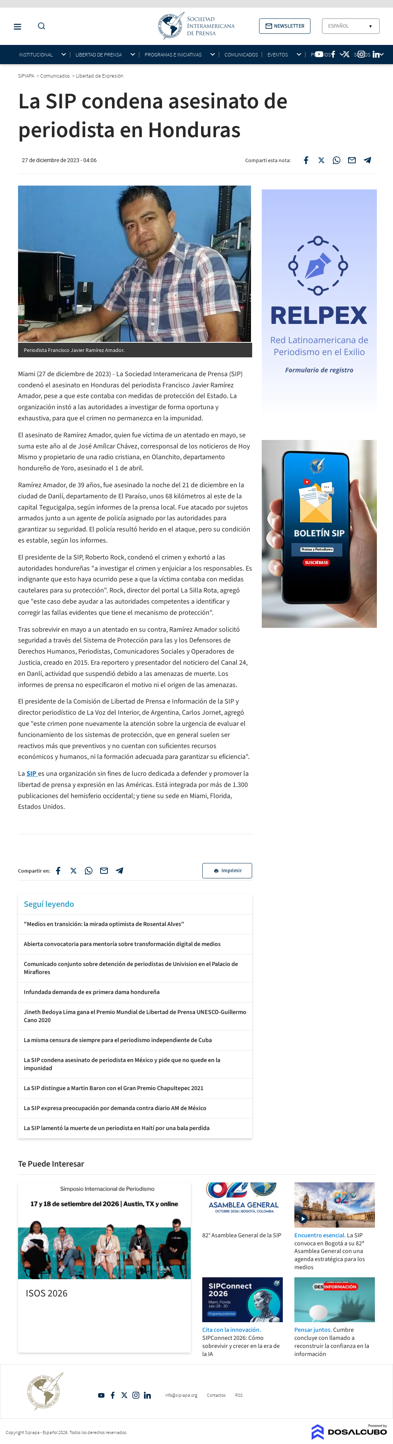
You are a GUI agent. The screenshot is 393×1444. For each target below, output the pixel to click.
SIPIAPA (26, 75)
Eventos (278, 54)
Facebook (112, 1395)
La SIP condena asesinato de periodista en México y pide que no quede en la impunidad (122, 1064)
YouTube (101, 1395)
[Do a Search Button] (39, 26)
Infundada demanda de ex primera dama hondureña (92, 992)
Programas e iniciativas (173, 54)
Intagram (135, 1395)
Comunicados (241, 54)
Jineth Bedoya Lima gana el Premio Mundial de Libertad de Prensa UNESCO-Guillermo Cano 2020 (135, 1016)
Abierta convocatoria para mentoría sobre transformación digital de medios (122, 944)
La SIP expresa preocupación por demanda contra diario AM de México (115, 1108)
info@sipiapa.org (181, 1395)
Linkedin (147, 1395)
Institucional (36, 54)
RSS (239, 1395)
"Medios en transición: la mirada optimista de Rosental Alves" (104, 924)
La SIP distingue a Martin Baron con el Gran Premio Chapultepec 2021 (113, 1088)
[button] (284, 26)
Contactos (216, 1395)
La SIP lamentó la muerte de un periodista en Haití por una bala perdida (117, 1128)
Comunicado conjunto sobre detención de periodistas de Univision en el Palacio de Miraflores (131, 968)
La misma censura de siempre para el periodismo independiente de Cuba (118, 1040)
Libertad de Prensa (99, 54)
